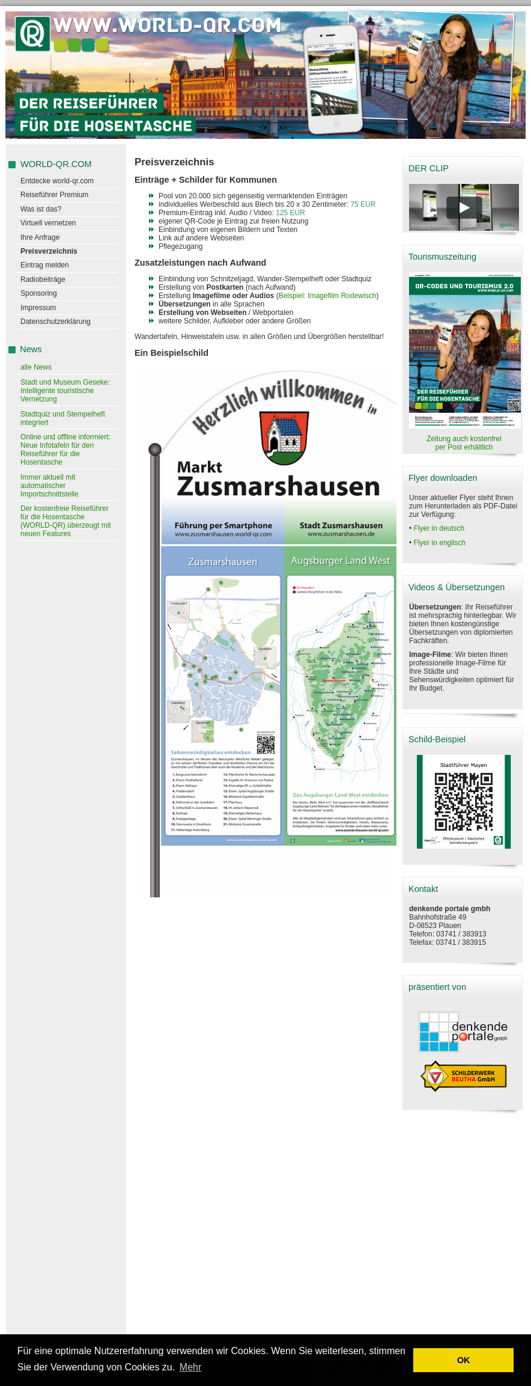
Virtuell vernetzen (48, 223)
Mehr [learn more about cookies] (190, 1367)
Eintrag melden (44, 265)
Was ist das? (40, 209)
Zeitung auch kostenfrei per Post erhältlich (464, 443)
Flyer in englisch (440, 543)
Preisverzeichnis (48, 251)
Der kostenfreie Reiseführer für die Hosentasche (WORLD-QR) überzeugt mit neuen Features (65, 521)
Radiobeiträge (42, 279)
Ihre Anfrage (39, 237)
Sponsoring (38, 293)
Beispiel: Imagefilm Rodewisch (328, 296)
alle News (36, 367)
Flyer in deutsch (439, 528)
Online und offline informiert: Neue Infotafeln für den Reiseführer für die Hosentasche (65, 449)
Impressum (38, 308)
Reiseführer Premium (54, 195)
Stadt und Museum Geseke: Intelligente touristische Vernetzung (65, 390)
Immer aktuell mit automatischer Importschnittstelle (49, 485)
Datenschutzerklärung (55, 321)
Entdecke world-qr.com (57, 181)
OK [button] (463, 1360)
